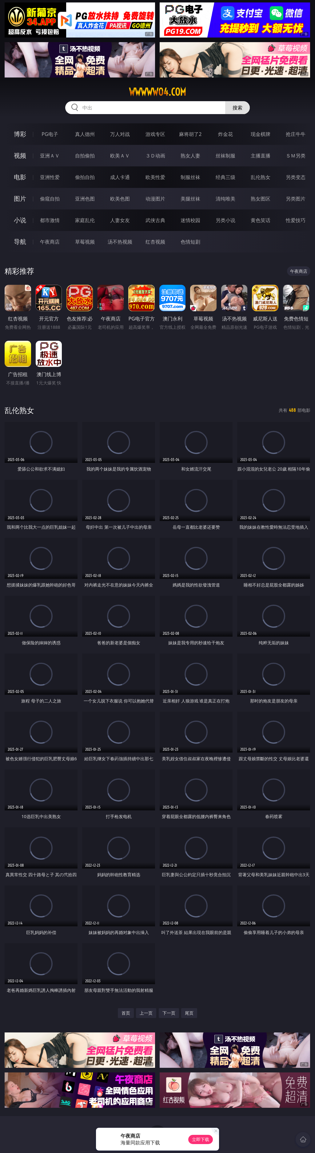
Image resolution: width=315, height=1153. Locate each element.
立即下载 (200, 1139)
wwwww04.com (157, 92)
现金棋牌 (260, 134)
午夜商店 (50, 241)
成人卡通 (120, 177)
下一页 (168, 1013)
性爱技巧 (295, 220)
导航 (20, 241)
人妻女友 (120, 220)
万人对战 (120, 134)
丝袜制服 (225, 155)
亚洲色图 (85, 198)
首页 (126, 1013)
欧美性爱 (155, 177)
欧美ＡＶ (120, 155)
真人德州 (85, 134)
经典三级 (225, 177)
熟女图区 (260, 198)
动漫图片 (155, 198)
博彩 (20, 134)
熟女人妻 (190, 155)
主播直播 (260, 155)
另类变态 (295, 177)
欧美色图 (120, 198)
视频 (20, 155)
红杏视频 (155, 241)
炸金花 (225, 134)
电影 (20, 177)
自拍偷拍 (85, 155)
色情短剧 (190, 241)
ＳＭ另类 (295, 155)
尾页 (189, 1013)
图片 (20, 198)
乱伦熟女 (260, 177)
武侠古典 (155, 220)
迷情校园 (190, 220)
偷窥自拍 (50, 198)
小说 (20, 220)
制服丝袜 (190, 177)
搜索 (237, 107)
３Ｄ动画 (155, 155)
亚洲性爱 (50, 177)
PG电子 (50, 134)
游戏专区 (155, 134)
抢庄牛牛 (295, 134)
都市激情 (50, 220)
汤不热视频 (120, 241)
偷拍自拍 (85, 177)
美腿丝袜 (190, 198)
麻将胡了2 (190, 134)
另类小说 (225, 220)
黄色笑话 (260, 220)
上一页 (146, 1013)
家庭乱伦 (85, 220)
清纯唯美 (225, 198)
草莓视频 (85, 241)
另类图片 (295, 198)
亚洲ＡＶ (50, 155)
